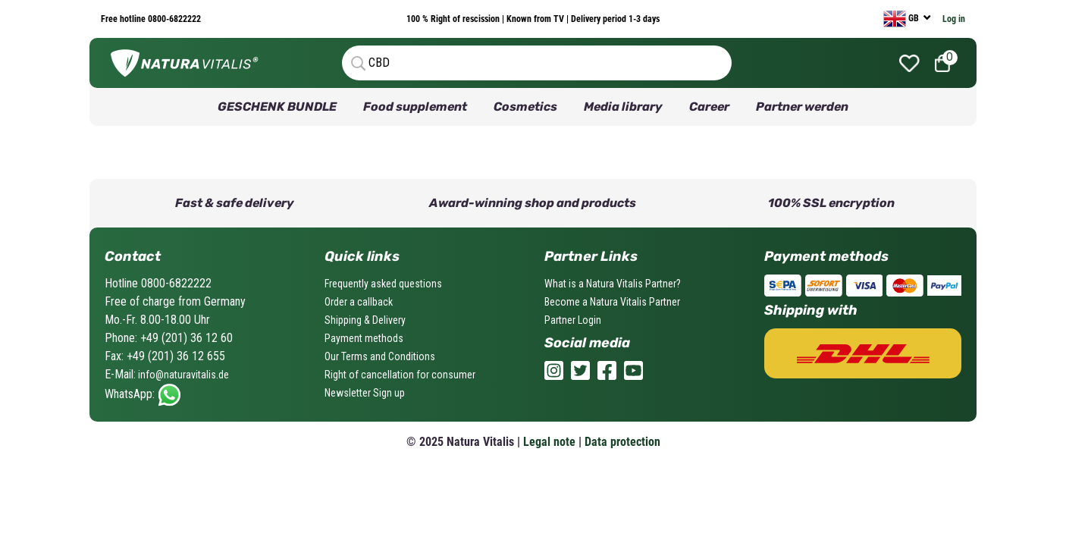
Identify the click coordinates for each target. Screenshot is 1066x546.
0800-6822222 (173, 19)
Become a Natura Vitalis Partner (612, 302)
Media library (623, 106)
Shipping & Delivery (365, 320)
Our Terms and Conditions (380, 356)
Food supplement (415, 106)
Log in (953, 19)
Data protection (622, 442)
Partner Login (572, 320)
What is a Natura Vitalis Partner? (612, 284)
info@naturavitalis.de (182, 375)
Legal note (549, 442)
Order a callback (359, 302)
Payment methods (364, 338)
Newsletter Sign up (365, 393)
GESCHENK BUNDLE (277, 106)
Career (709, 106)
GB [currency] (902, 19)
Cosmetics (525, 106)
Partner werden (802, 106)
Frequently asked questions (383, 284)
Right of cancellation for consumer (400, 375)
